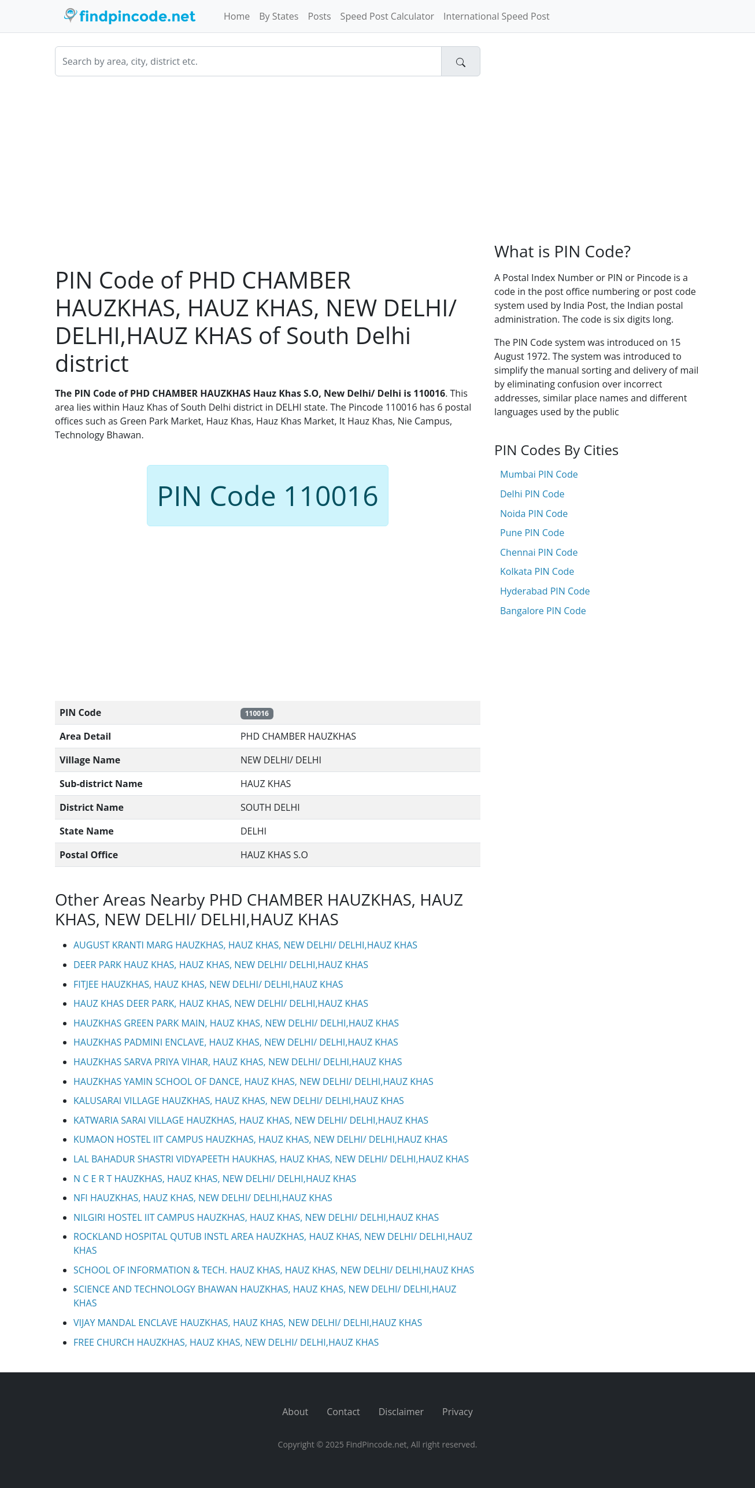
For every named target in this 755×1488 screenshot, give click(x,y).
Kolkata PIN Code (537, 571)
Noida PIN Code (534, 513)
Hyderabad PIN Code (545, 591)
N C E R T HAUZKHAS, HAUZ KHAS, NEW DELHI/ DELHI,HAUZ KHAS (214, 1178)
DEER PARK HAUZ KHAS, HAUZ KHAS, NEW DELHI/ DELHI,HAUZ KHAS (220, 964)
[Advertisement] (267, 171)
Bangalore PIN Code (543, 610)
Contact (343, 1411)
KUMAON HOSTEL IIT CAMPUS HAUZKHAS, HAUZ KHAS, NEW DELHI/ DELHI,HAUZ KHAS (260, 1139)
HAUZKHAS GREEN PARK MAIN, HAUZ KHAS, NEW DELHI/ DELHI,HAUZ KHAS (236, 1023)
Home (237, 16)
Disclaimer (401, 1411)
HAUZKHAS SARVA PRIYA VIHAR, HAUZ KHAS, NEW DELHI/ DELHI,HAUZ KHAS (237, 1061)
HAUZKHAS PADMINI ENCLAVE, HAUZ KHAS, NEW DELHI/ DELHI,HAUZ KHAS (235, 1042)
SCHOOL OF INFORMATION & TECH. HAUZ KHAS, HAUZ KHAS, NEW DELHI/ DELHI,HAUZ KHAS (273, 1270)
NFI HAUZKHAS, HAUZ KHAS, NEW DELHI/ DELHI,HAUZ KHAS (202, 1197)
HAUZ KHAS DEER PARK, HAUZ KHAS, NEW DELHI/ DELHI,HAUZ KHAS (220, 1003)
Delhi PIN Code (532, 494)
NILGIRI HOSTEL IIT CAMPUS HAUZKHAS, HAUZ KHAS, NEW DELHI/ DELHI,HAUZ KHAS (256, 1217)
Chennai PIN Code (539, 552)
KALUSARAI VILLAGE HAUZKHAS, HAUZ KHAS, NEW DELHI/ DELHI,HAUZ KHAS (238, 1100)
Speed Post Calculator (388, 16)
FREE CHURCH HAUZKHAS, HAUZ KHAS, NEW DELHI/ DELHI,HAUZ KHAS (226, 1342)
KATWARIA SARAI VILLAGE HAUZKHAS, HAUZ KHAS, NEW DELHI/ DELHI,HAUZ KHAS (250, 1120)
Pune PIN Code (532, 532)
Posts (319, 16)
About (295, 1411)
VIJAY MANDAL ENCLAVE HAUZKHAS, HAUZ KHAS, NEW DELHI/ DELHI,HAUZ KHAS (247, 1322)
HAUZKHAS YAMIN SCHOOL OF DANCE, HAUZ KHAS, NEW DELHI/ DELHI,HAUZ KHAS (253, 1081)
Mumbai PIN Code (539, 474)
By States (278, 16)
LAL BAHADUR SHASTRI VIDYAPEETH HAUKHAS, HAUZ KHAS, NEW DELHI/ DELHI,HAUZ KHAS (271, 1159)
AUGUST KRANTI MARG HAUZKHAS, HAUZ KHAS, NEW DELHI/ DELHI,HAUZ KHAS (245, 945)
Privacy (457, 1411)
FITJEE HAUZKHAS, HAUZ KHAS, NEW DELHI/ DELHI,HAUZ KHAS (208, 984)
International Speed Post (496, 16)
